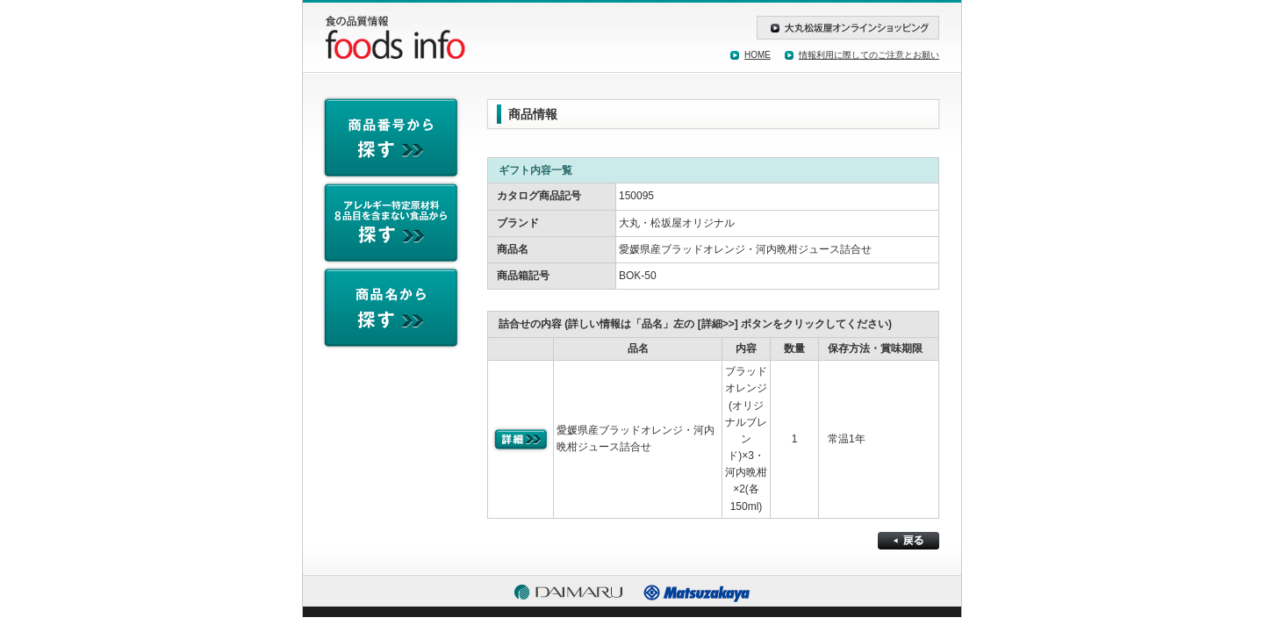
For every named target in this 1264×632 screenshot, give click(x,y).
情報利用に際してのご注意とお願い (869, 55)
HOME (757, 55)
